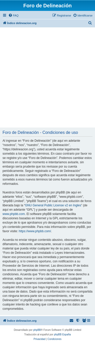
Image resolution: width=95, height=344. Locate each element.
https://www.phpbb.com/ (35, 231)
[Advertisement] (47, 77)
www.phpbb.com (14, 214)
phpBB (37, 330)
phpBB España (62, 334)
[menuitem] (13, 15)
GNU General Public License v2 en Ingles (53, 205)
